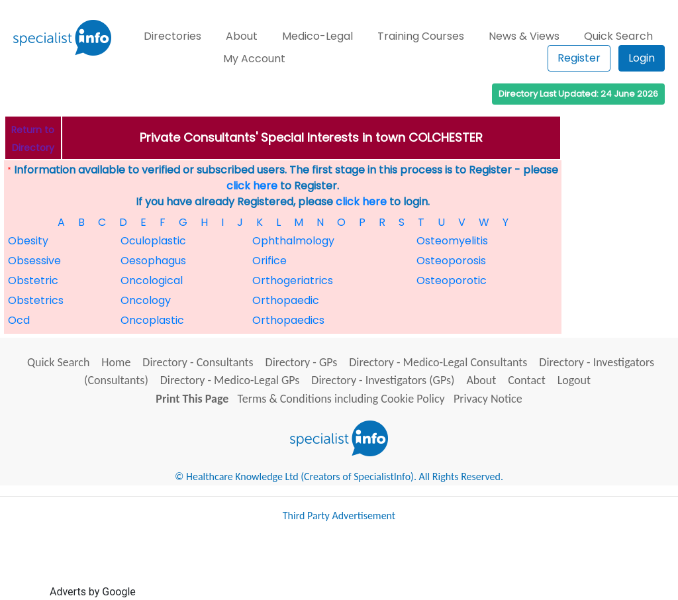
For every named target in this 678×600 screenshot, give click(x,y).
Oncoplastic (152, 320)
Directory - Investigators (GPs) (382, 380)
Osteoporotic (451, 280)
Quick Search (618, 36)
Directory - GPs (302, 362)
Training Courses (420, 36)
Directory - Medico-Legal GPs (230, 380)
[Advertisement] (379, 565)
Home (115, 362)
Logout (574, 380)
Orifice (269, 260)
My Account (254, 58)
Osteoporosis (451, 260)
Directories (172, 36)
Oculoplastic (153, 240)
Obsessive (34, 260)
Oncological (152, 280)
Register (579, 58)
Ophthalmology (293, 240)
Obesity (28, 240)
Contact (526, 380)
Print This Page (192, 398)
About (242, 36)
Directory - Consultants (197, 362)
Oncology (146, 300)
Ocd (19, 320)
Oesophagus (153, 260)
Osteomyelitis (452, 240)
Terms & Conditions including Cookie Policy (341, 398)
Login (641, 58)
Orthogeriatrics (292, 280)
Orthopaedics (288, 320)
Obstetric (33, 280)
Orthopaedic (285, 300)
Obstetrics (36, 300)
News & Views (524, 36)
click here (251, 185)
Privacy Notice (488, 398)
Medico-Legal (317, 36)
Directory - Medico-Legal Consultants (438, 362)
